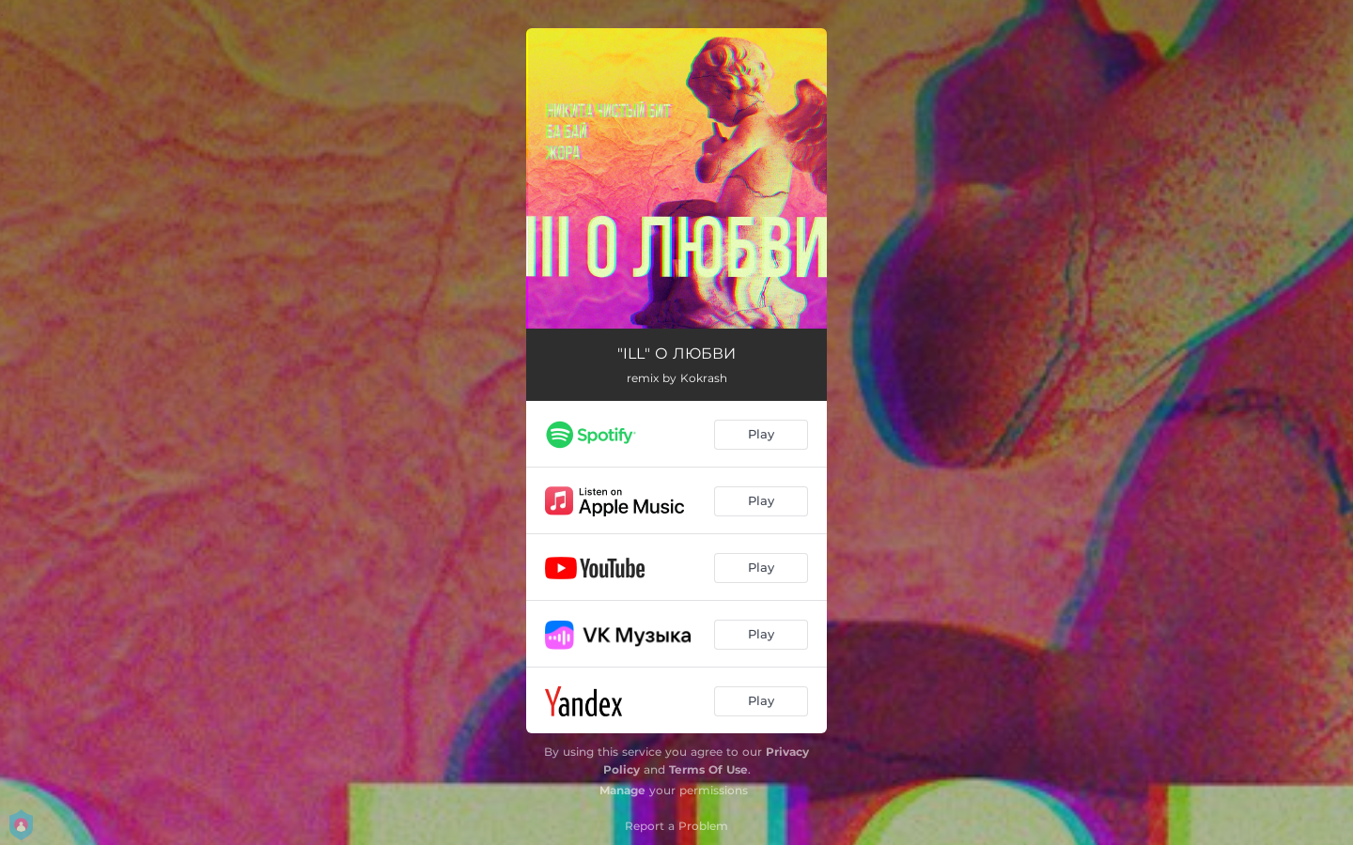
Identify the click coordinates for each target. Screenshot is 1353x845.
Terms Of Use (708, 769)
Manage (622, 790)
